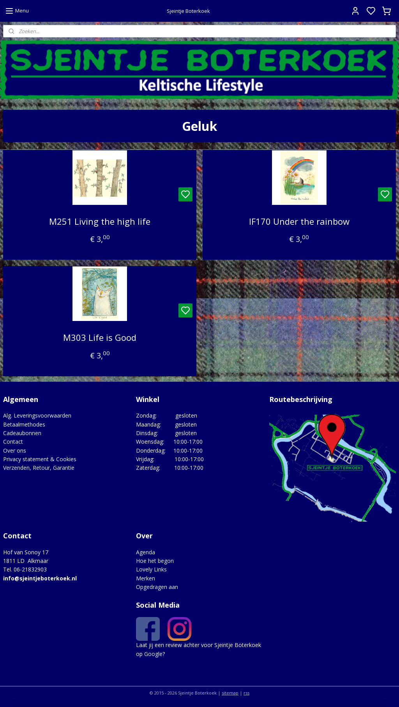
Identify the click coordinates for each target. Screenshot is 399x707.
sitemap (230, 693)
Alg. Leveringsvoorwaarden (37, 415)
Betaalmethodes (24, 424)
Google (153, 654)
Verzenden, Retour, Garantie (38, 467)
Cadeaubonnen (22, 433)
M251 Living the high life (99, 221)
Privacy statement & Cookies (39, 459)
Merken (145, 578)
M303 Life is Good (99, 337)
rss (246, 693)
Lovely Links (151, 569)
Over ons (14, 450)
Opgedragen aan (157, 587)
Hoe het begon (155, 560)
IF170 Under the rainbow (299, 221)
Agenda (145, 552)
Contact (13, 441)
